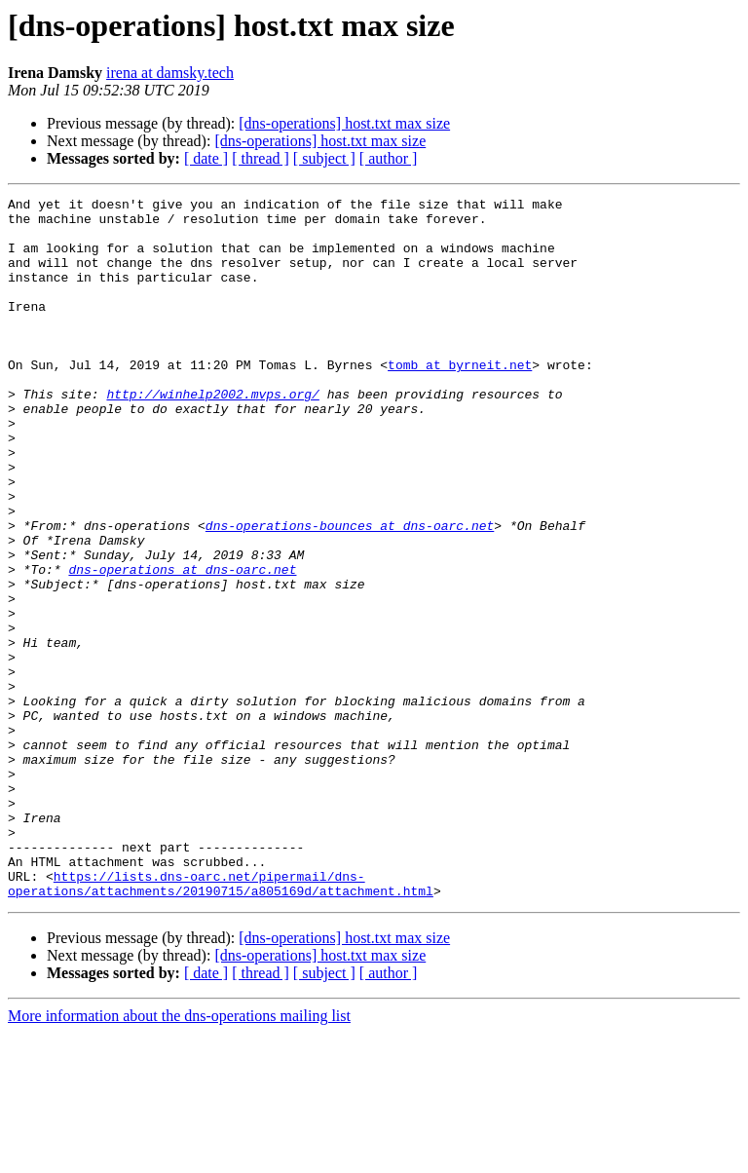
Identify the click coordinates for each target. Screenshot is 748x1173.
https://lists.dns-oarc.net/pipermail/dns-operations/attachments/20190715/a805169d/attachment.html (220, 1022)
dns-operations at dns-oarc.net (182, 645)
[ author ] (388, 158)
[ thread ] (260, 158)
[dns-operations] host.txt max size (344, 123)
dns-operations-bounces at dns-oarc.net (350, 592)
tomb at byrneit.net (460, 399)
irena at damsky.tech (170, 72)
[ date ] (206, 158)
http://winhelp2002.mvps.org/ (212, 434)
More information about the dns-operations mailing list (179, 1156)
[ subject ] (324, 158)
